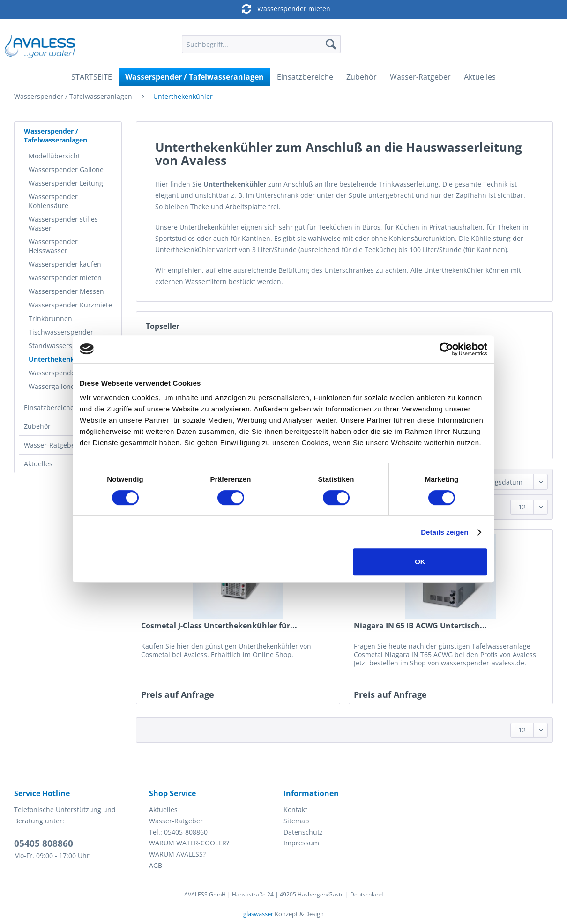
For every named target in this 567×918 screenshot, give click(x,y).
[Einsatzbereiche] (305, 77)
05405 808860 (43, 843)
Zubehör (37, 426)
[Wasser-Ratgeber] (420, 77)
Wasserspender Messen (66, 291)
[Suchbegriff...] (261, 44)
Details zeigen (444, 532)
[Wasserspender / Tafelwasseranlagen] (194, 77)
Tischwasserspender (61, 332)
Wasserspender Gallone (66, 169)
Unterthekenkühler (60, 359)
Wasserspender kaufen (65, 264)
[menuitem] (261, 48)
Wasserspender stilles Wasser (63, 223)
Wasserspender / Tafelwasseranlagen (55, 135)
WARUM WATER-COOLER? (189, 842)
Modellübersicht (54, 155)
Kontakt (295, 809)
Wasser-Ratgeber (51, 444)
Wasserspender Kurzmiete (70, 304)
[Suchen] (331, 44)
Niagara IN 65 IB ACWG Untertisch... (420, 626)
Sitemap (296, 820)
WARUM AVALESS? (177, 854)
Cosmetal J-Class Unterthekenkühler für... (219, 626)
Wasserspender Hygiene (67, 372)
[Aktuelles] (479, 77)
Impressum (301, 842)
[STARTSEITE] (92, 77)
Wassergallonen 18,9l (62, 386)
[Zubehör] (361, 77)
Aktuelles (38, 463)
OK (420, 562)
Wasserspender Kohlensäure (53, 201)
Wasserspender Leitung (66, 183)
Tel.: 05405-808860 (178, 832)
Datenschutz (303, 832)
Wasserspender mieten (275, 8)
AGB (155, 865)
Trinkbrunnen (50, 318)
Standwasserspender (62, 345)
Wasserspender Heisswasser (53, 246)
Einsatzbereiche (49, 407)
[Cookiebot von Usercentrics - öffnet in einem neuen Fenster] (446, 349)
